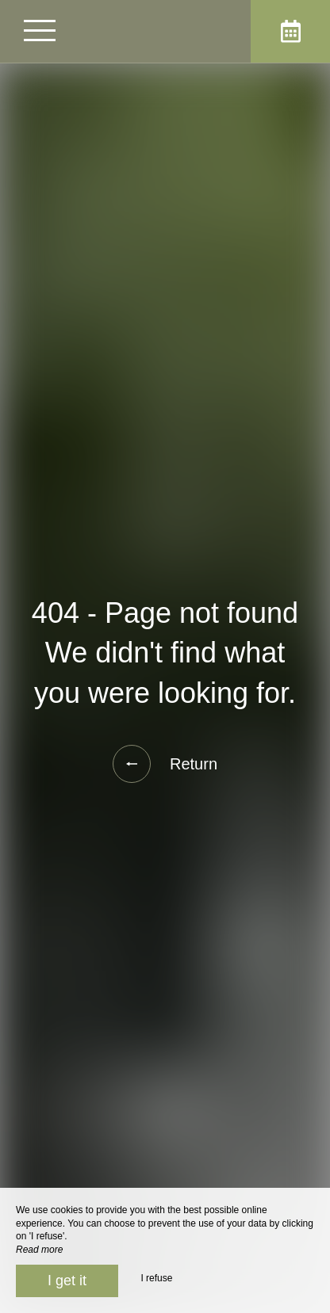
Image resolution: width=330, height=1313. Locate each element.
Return (165, 764)
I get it (67, 1280)
